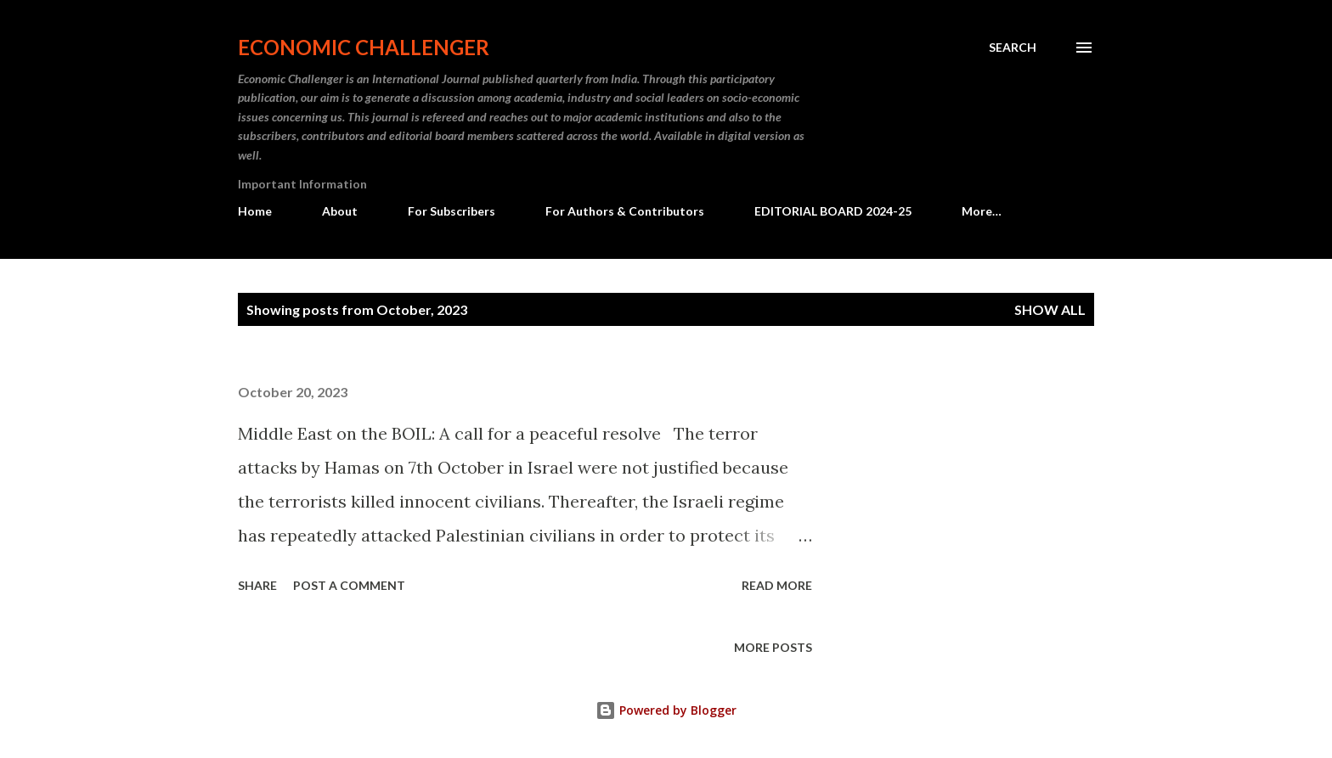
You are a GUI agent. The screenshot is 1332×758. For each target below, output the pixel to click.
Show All (1050, 309)
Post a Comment (349, 585)
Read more (777, 585)
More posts (773, 647)
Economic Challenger (363, 47)
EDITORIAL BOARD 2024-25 (833, 211)
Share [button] (257, 585)
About (340, 211)
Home (255, 211)
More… (982, 211)
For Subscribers (451, 211)
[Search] (1012, 47)
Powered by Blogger (666, 710)
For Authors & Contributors (624, 211)
